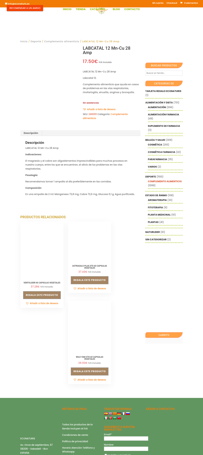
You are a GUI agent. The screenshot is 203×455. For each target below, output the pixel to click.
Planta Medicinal (159, 214)
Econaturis (132, 449)
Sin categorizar (156, 239)
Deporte (36, 41)
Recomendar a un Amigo (24, 8)
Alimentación (157, 107)
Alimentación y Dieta (159, 102)
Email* (108, 389)
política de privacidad (118, 414)
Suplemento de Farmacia (164, 126)
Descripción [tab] (31, 133)
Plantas (153, 222)
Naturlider (152, 232)
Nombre (109, 400)
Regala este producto (38, 290)
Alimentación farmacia (163, 114)
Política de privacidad (75, 396)
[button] (99, 109)
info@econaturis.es (31, 412)
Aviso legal (26, 418)
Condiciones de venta (75, 390)
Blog (116, 9)
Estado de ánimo (156, 195)
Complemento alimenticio (61, 41)
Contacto (132, 9)
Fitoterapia (155, 207)
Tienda (81, 9)
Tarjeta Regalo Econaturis (163, 91)
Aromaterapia (157, 200)
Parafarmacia (157, 159)
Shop (76, 431)
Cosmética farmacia (161, 152)
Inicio (67, 9)
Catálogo (97, 9)
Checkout (171, 3)
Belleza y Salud (155, 140)
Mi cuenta (157, 3)
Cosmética (155, 144)
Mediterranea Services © (88, 449)
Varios (152, 166)
